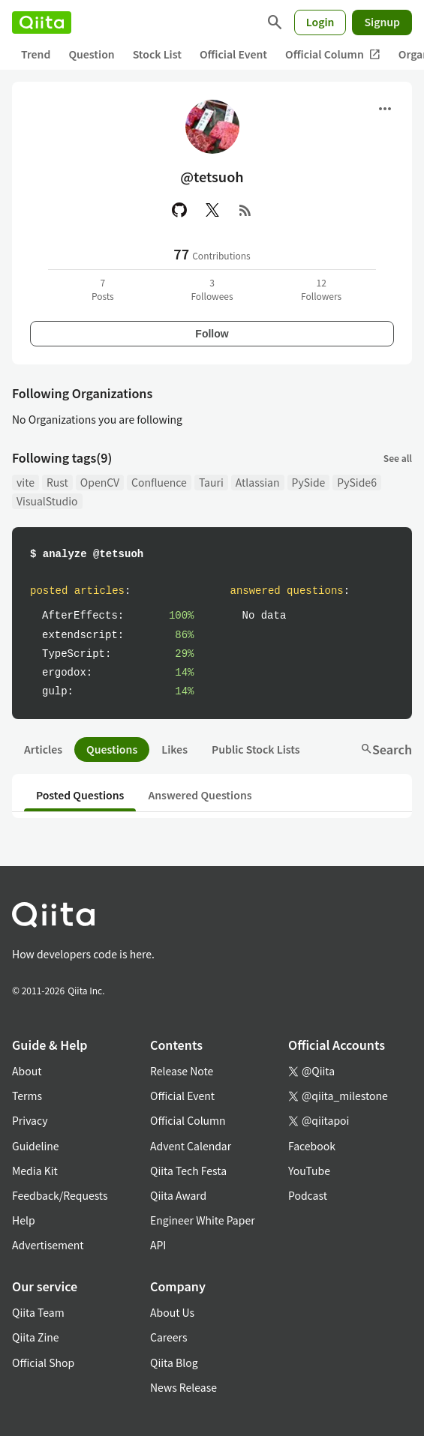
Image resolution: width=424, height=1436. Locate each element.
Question (91, 53)
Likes (174, 749)
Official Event (233, 53)
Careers (168, 1337)
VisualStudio (47, 500)
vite (26, 482)
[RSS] (245, 209)
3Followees (212, 289)
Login (320, 21)
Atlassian (258, 482)
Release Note (181, 1070)
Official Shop (43, 1362)
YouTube (309, 1170)
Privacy (29, 1120)
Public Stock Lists (256, 749)
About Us (172, 1312)
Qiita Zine (35, 1337)
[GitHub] (179, 209)
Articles (43, 749)
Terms (27, 1095)
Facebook (311, 1145)
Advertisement (48, 1244)
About (26, 1070)
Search (386, 749)
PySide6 (357, 482)
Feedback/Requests (60, 1195)
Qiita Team (38, 1312)
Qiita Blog (174, 1362)
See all (397, 457)
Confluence (159, 482)
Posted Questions (80, 794)
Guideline (35, 1145)
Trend (35, 53)
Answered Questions (199, 794)
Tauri (211, 482)
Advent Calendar (190, 1145)
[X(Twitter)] (212, 209)
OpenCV (99, 482)
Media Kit (35, 1170)
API (158, 1244)
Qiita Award (178, 1195)
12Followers (321, 289)
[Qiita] (41, 22)
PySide (309, 482)
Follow (211, 334)
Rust (57, 482)
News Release (183, 1387)
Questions (111, 749)
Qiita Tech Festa (188, 1170)
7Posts (103, 289)
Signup (382, 21)
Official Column (332, 54)
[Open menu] (385, 109)
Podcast (307, 1195)
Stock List (157, 53)
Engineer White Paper (202, 1220)
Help (23, 1220)
